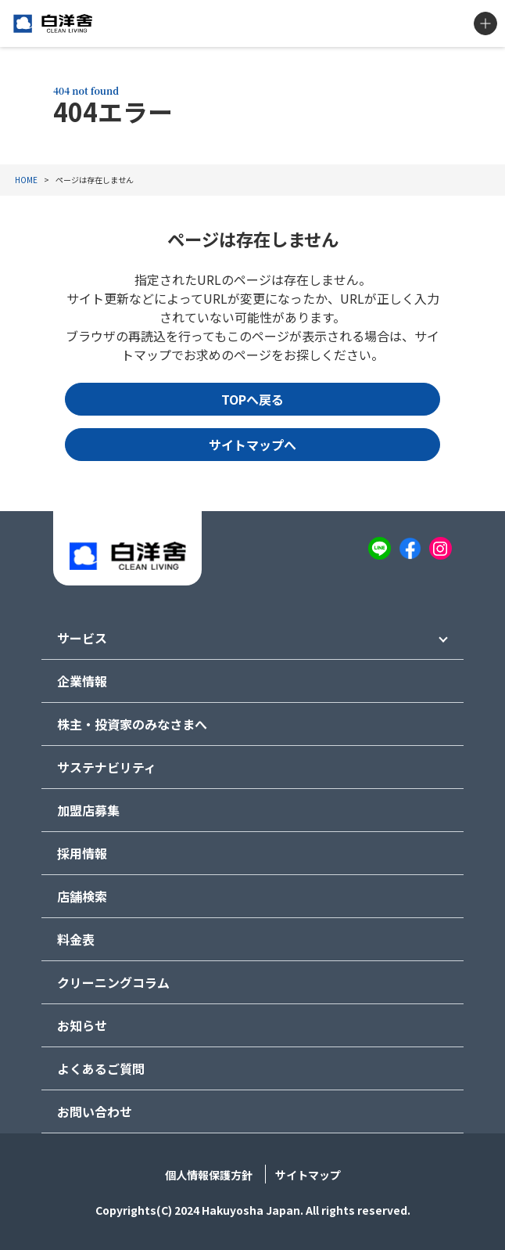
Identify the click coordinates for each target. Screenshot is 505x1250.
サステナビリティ (106, 767)
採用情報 (82, 853)
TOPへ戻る (252, 399)
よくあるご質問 (101, 1068)
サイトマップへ (252, 444)
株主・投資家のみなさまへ (132, 724)
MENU (485, 23)
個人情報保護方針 (208, 1175)
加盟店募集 (88, 810)
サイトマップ (308, 1175)
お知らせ (82, 1025)
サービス (82, 638)
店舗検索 (82, 896)
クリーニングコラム (113, 982)
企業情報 (82, 681)
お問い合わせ (94, 1111)
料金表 (76, 939)
